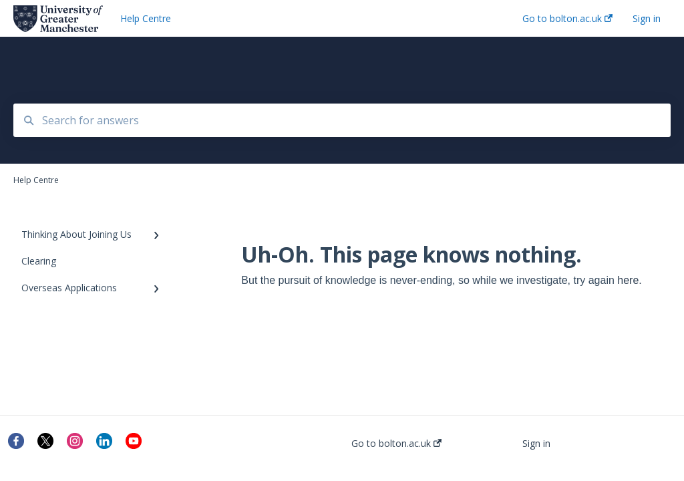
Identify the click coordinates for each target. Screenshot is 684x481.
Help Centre (145, 18)
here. (629, 280)
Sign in (536, 443)
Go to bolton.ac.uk (396, 443)
